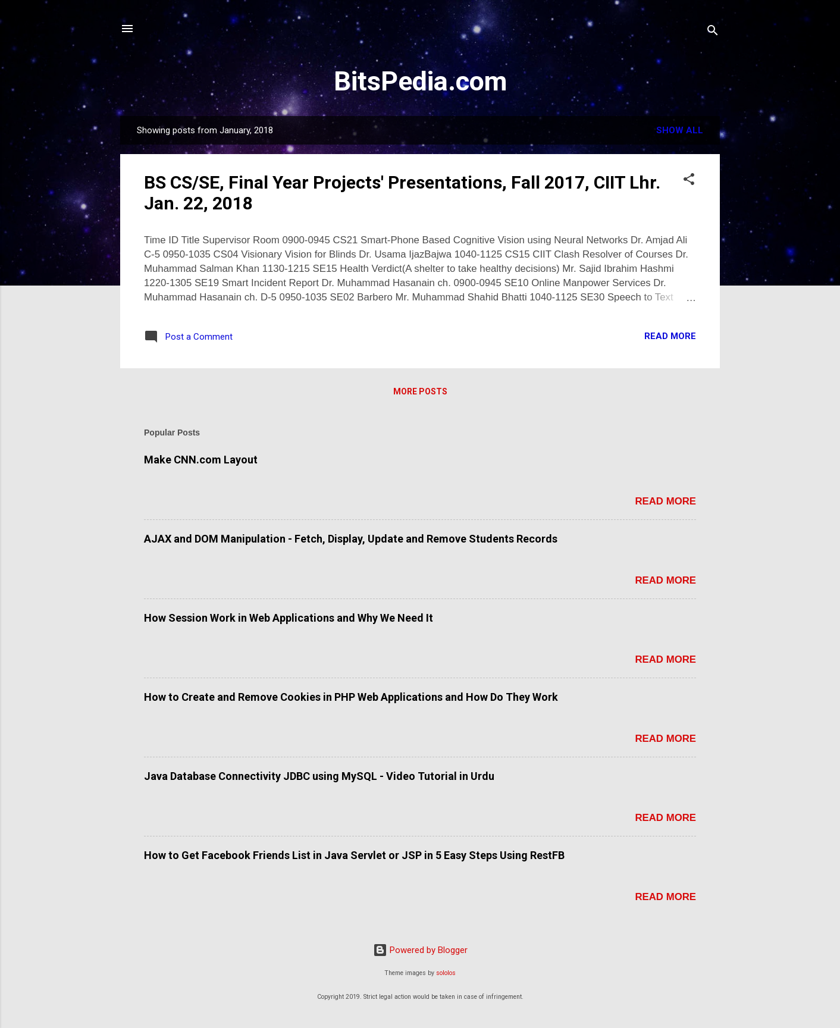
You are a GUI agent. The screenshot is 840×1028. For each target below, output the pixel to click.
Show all (679, 130)
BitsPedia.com (420, 81)
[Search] (713, 32)
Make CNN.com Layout (201, 459)
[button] (689, 181)
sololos (446, 973)
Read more (670, 336)
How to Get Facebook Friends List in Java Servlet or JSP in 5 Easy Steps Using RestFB (354, 855)
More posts (420, 391)
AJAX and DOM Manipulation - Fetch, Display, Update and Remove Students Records (350, 538)
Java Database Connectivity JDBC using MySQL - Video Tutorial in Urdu (319, 776)
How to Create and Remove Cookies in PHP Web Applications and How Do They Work (351, 697)
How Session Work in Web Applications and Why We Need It (288, 618)
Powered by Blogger (420, 950)
